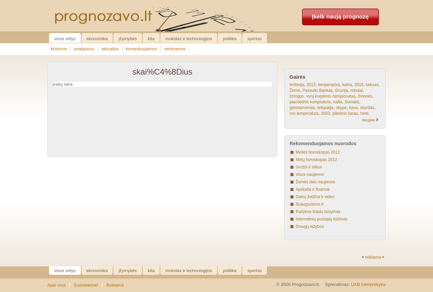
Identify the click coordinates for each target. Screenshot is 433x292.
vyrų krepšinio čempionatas (330, 96)
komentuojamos (141, 48)
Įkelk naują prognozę (340, 17)
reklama (373, 257)
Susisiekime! (86, 285)
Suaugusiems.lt (309, 204)
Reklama (114, 285)
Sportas (254, 38)
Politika (229, 38)
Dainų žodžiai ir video (315, 196)
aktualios (110, 48)
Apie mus (56, 285)
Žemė (295, 90)
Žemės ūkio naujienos (315, 182)
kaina (347, 84)
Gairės (297, 77)
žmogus (297, 96)
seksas (372, 84)
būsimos (59, 48)
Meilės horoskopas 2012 (318, 152)
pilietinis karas (345, 113)
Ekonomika (97, 38)
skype (341, 107)
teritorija (297, 84)
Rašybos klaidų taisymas (318, 211)
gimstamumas (302, 107)
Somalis (352, 102)
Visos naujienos (310, 174)
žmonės (365, 96)
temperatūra (329, 84)
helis (364, 113)
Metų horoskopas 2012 (316, 159)
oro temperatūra (304, 113)
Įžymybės (127, 38)
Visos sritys (65, 38)
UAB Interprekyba (368, 284)
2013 (311, 84)
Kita (151, 38)
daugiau (368, 120)
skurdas (367, 107)
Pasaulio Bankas (317, 90)
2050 (325, 113)
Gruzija (341, 90)
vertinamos (175, 48)
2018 (359, 84)
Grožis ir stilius (309, 167)
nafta (337, 102)
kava (353, 107)
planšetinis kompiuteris (310, 102)
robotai (356, 90)
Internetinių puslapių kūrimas (321, 219)
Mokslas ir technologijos (188, 38)
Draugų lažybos (310, 226)
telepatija (325, 107)
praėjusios (84, 48)
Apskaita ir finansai (313, 189)
